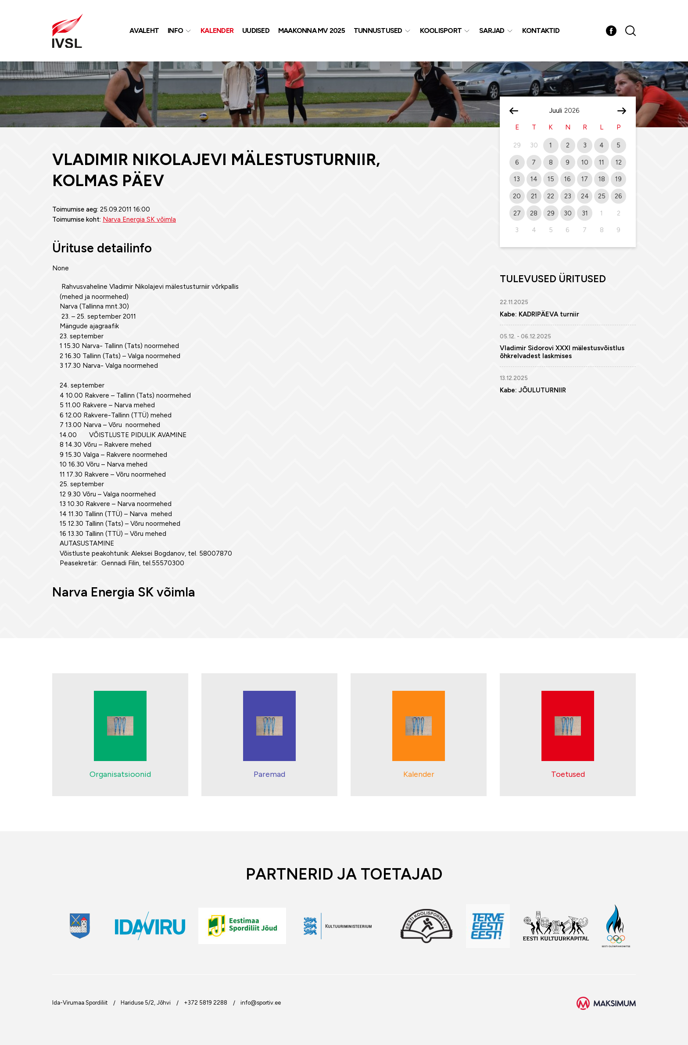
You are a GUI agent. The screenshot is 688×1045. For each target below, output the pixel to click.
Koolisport (441, 30)
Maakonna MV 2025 (311, 30)
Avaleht (144, 30)
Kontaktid (540, 30)
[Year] (575, 110)
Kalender (217, 30)
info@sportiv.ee (260, 1002)
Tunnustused (378, 30)
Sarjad (492, 30)
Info (175, 30)
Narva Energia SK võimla (139, 219)
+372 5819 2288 (205, 1002)
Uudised (255, 30)
